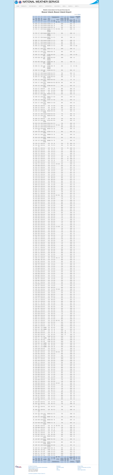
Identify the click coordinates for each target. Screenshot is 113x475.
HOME (18, 6)
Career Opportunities (82, 469)
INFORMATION (48, 6)
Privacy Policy (80, 466)
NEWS (64, 6)
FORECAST (24, 6)
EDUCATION (57, 6)
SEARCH (70, 6)
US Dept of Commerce (32, 466)
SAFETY (41, 6)
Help (57, 468)
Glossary (58, 469)
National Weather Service (33, 468)
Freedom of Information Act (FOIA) (84, 467)
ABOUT (77, 6)
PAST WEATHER (33, 6)
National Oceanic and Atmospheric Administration (37, 467)
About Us (79, 468)
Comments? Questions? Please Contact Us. (36, 473)
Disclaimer (58, 466)
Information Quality (60, 467)
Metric (79, 14)
